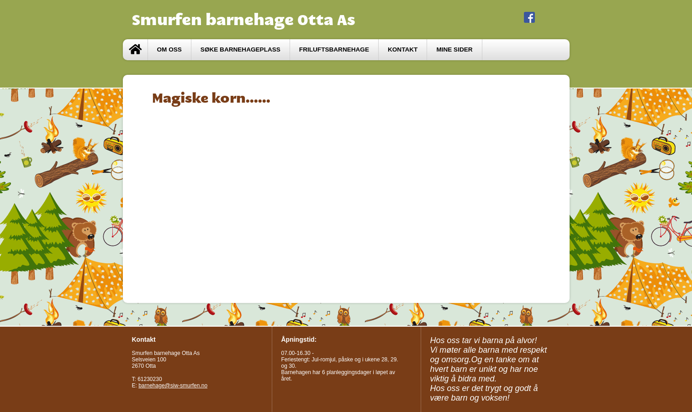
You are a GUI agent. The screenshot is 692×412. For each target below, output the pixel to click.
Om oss (169, 49)
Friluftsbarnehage (334, 49)
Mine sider (454, 49)
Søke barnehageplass (240, 49)
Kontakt (402, 49)
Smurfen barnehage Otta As (243, 19)
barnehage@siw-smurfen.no (172, 385)
